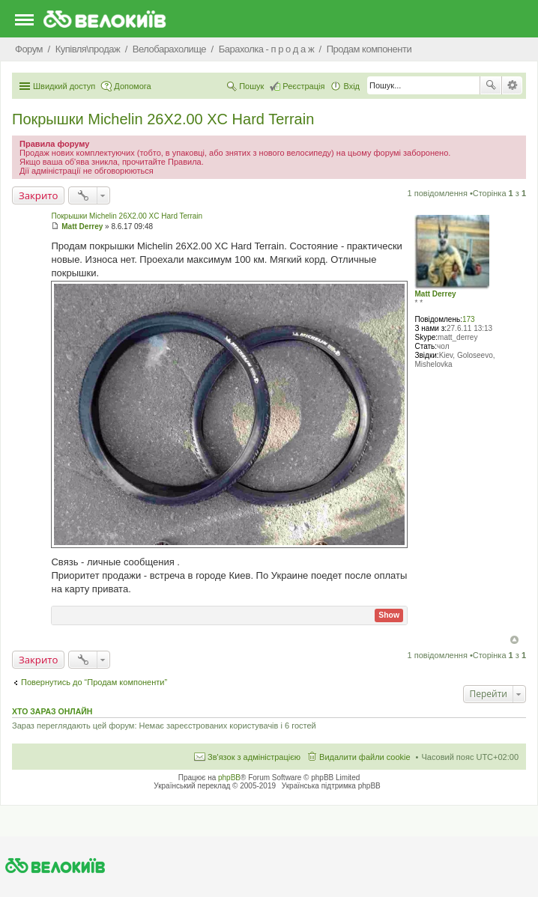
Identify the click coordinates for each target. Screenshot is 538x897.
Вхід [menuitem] (351, 86)
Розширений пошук (512, 85)
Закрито (38, 195)
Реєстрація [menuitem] (303, 86)
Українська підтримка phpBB (331, 786)
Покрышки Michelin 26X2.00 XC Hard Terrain (163, 119)
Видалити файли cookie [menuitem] (365, 756)
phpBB (229, 777)
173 (468, 319)
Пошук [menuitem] (251, 86)
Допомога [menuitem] (132, 86)
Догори (514, 640)
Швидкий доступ (64, 86)
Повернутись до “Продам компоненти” (94, 682)
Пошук (491, 85)
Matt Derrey (435, 294)
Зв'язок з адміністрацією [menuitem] (254, 756)
